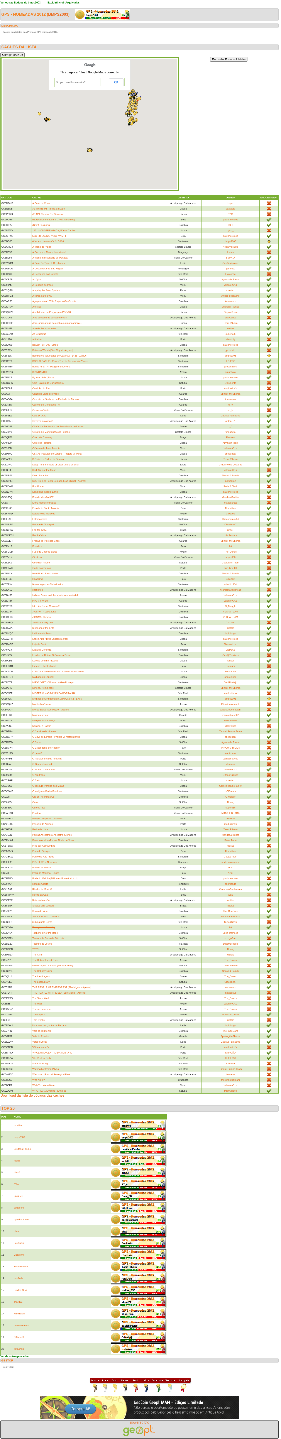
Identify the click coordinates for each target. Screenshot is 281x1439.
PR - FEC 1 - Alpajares (44, 862)
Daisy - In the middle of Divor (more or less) (55, 464)
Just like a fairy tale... (43, 622)
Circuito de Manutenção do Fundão (51, 432)
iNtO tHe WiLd (40, 600)
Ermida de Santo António (45, 508)
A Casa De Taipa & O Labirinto (48, 263)
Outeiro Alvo (39, 807)
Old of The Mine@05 (43, 796)
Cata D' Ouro (39, 415)
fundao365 (230, 432)
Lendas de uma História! (45, 660)
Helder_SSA (20, 1290)
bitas (16, 1231)
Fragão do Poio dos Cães (46, 540)
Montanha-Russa (41, 704)
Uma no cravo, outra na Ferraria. (49, 1025)
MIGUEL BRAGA (230, 813)
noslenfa (230, 818)
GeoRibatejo (230, 682)
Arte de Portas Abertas (44, 328)
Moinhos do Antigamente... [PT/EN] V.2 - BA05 (57, 698)
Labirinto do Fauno (42, 633)
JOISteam (230, 791)
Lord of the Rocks (230, 916)
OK (116, 82)
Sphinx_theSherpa (230, 393)
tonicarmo (230, 399)
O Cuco (36, 742)
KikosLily (230, 339)
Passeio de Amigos (42, 824)
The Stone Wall (40, 998)
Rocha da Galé (40, 894)
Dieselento (230, 383)
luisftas (230, 328)
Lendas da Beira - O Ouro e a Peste (51, 655)
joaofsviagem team (230, 709)
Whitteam (19, 1207)
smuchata (230, 372)
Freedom (37, 546)
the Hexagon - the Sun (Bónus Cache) (52, 965)
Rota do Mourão (41, 900)
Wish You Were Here (43, 1085)
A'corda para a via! (42, 295)
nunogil (230, 660)
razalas (230, 905)
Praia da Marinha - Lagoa (45, 873)
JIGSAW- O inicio (41, 617)
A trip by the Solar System (46, 290)
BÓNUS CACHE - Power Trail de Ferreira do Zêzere (60, 361)
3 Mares (230, 513)
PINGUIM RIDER (230, 747)
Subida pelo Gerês (42, 922)
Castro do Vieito (40, 410)
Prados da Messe (41, 867)
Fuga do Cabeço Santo (44, 551)
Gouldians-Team (230, 562)
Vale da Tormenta (41, 1031)
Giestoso (37, 557)
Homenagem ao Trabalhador (47, 584)
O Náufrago (38, 775)
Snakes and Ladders (43, 905)
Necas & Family (230, 475)
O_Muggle (230, 606)
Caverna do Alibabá (42, 421)
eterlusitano (230, 693)
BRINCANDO (39, 372)
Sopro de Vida (40, 911)
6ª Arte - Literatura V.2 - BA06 (48, 241)
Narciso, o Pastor (41, 726)
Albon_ (230, 802)
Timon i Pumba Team (230, 731)
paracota (230, 208)
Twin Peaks (38, 1020)
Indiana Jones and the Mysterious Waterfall (55, 595)
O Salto (36, 780)
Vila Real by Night (41, 1058)
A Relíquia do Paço (42, 285)
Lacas (230, 252)
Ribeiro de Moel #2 (42, 889)
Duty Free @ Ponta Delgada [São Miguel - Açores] (59, 481)
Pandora (37, 813)
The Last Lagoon (41, 976)
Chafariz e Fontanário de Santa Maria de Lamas (58, 426)
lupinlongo (230, 633)
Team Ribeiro (230, 323)
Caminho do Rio (41, 388)
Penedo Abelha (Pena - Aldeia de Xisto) (53, 840)
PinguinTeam (230, 312)
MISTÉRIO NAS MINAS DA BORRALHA (54, 693)
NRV (230, 404)
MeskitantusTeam (230, 1080)
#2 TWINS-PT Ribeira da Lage (48, 208)
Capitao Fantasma (230, 415)
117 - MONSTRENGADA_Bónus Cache (53, 230)
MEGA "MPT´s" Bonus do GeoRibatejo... (54, 682)
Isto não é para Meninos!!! (46, 606)
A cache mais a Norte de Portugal (50, 257)
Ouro (35, 802)
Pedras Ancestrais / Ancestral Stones (52, 835)
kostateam (230, 301)
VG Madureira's (40, 1047)
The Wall (37, 1003)
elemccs (230, 764)
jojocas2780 (230, 366)
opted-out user (21, 1219)
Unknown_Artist (230, 1014)
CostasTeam (230, 856)
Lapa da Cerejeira (41, 649)
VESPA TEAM (230, 611)
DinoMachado (230, 943)
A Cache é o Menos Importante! (49, 252)
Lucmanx (230, 666)
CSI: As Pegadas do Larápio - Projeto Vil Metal (57, 453)
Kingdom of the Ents (43, 628)
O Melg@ (230, 796)
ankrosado (230, 884)
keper (230, 203)
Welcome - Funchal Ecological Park (51, 1074)
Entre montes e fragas (44, 502)
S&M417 (230, 257)
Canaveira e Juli (230, 519)
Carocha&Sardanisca (230, 889)
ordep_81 (230, 421)
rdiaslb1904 (230, 584)
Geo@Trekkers (230, 655)
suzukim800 (230, 568)
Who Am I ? (38, 1080)
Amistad (36, 306)
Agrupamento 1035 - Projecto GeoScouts (54, 301)
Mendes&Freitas (230, 497)
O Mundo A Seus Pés (43, 769)
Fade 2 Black (230, 486)
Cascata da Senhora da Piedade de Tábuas (55, 399)
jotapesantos (230, 502)
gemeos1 (230, 268)
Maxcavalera (230, 720)
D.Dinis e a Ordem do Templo (48, 459)
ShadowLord (230, 644)
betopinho (230, 671)
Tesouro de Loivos (42, 943)
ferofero (230, 1074)
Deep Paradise (40, 475)
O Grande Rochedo (42, 764)
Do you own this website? (71, 82)
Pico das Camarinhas (43, 845)
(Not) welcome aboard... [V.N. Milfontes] (53, 219)
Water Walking (40, 1063)
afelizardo (230, 753)
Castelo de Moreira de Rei (46, 404)
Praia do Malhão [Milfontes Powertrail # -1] (55, 878)
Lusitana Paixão (230, 306)
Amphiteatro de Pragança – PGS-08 (51, 312)
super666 (230, 334)
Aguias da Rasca (231, 279)
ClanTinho (19, 1254)
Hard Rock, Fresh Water (45, 573)
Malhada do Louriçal (43, 677)
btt (230, 546)
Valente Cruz (230, 285)
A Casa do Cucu (41, 203)
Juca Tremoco (230, 933)
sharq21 (18, 1301)
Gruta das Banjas (41, 568)
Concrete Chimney (42, 437)
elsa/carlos (230, 317)
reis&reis (18, 1278)
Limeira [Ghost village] (44, 666)
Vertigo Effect (39, 1041)
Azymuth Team (231, 442)
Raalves (230, 437)
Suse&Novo (230, 922)
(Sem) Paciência (41, 225)
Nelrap (230, 845)
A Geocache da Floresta (45, 274)
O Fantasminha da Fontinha (47, 758)
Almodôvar (230, 508)
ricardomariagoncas (230, 589)
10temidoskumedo (230, 704)
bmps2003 (58, 14)
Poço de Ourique (41, 851)
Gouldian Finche (41, 562)
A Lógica (37, 279)
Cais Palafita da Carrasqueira (48, 383)
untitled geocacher (230, 295)
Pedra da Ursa (40, 829)
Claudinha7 (230, 524)
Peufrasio (19, 1243)
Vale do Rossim (40, 1036)
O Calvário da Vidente (44, 731)
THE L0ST (230, 1058)
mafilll (17, 1160)
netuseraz (230, 481)
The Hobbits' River (42, 971)
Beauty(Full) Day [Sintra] (45, 344)
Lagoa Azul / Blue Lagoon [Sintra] (50, 638)
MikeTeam (19, 1313)
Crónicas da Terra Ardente (46, 448)
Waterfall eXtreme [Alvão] (45, 1069)
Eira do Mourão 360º (43, 497)
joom (230, 867)
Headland (37, 579)
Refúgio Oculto (40, 884)
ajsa (230, 894)
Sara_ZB (18, 1196)
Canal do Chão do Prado (45, 393)
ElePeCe (230, 649)
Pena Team (230, 840)
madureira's (230, 388)
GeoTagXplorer (230, 263)
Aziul (230, 873)
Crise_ (230, 530)
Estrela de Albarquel (43, 524)
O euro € (37, 753)
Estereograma (39, 519)
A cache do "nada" (42, 246)
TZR (230, 214)
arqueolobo (231, 677)
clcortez (230, 290)
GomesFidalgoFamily (230, 786)
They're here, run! (41, 1009)
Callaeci (230, 1063)
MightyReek (230, 1090)
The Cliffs (37, 954)
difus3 (17, 1172)
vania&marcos (230, 758)
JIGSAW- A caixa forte (44, 611)
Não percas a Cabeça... (45, 720)
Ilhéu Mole (38, 589)
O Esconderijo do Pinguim (46, 747)
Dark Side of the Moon (44, 470)
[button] (130, 120)
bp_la (231, 410)
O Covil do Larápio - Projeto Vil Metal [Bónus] (56, 737)
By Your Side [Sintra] (43, 377)
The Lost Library (41, 982)
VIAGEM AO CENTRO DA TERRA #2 (52, 1052)
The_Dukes (230, 551)
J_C (230, 426)
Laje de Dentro (40, 644)
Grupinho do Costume (230, 464)
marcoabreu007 (230, 715)
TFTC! (35, 949)
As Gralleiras (39, 334)
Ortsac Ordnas (230, 775)
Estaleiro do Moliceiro (43, 513)
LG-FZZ (230, 361)
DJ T (230, 225)
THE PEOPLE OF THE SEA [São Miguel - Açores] (59, 992)
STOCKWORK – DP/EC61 (46, 916)
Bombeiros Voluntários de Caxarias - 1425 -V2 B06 (59, 355)
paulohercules (230, 219)
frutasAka (19, 1349)
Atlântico (37, 339)
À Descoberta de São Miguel (47, 268)
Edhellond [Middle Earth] (45, 491)
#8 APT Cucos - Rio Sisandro (48, 214)
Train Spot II (39, 1014)
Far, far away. (39, 530)
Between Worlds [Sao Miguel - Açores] (52, 350)
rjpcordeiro (230, 350)
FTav (16, 1184)
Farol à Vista (39, 535)
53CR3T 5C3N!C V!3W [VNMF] (49, 236)
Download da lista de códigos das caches (32, 1095)
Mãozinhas (230, 726)
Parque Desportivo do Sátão (47, 818)
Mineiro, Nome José (43, 688)
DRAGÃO (230, 1052)
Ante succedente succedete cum (49, 317)
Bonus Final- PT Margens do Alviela (51, 366)
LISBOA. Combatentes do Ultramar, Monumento (58, 671)
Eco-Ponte (38, 486)
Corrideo (230, 622)
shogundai (230, 453)
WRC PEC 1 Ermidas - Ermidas (49, 1090)
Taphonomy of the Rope (45, 933)
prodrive (18, 1125)
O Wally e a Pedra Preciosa (47, 791)
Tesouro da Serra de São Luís (48, 938)
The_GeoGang (231, 911)
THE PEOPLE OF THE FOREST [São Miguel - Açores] (61, 987)
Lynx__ (230, 230)
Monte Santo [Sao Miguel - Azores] (50, 709)
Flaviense (230, 274)
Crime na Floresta (41, 442)
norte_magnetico (230, 862)
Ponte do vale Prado (43, 856)
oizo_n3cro (230, 938)
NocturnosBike (230, 246)
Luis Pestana (230, 535)
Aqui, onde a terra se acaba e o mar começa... (57, 323)
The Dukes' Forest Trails (45, 960)
